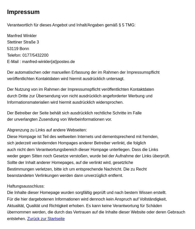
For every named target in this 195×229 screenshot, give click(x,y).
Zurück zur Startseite (46, 219)
